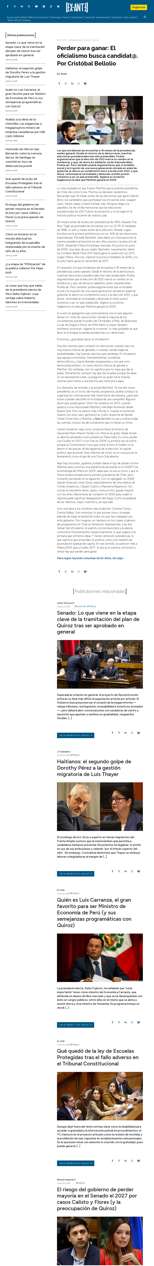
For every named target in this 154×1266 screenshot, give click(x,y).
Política (31, 17)
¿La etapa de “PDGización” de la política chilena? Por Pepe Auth (25, 268)
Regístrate (139, 7)
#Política (96, 40)
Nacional (89, 17)
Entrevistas (77, 17)
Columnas (116, 17)
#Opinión (87, 40)
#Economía (80, 607)
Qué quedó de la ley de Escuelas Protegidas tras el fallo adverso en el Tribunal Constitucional (98, 1057)
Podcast (26, 20)
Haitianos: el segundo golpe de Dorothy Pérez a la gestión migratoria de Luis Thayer (25, 72)
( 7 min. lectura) (76, 1024)
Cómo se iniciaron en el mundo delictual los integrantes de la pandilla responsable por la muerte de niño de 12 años (25, 242)
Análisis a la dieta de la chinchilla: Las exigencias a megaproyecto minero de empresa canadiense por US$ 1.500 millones (25, 128)
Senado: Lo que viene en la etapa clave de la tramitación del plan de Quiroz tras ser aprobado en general (98, 622)
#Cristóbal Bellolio (75, 40)
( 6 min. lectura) (76, 735)
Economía (42, 17)
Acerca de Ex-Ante (16, 17)
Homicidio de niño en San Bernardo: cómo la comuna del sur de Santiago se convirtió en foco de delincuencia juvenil (23, 157)
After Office (14, 20)
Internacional (102, 17)
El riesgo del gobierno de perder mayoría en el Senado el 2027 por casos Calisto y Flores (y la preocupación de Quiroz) (24, 213)
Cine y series (129, 17)
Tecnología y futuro (59, 17)
